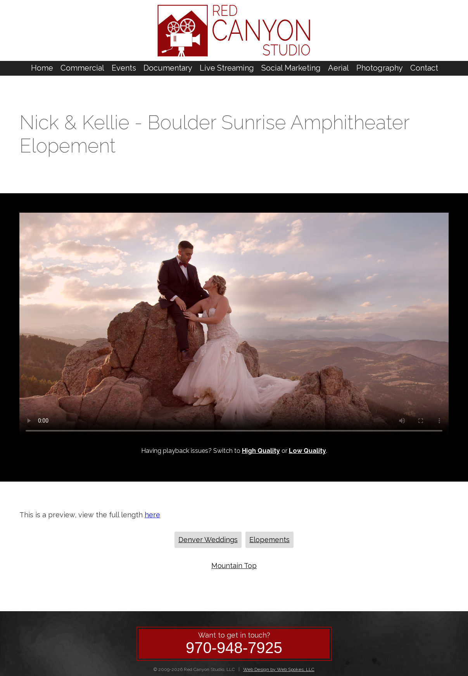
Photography (379, 68)
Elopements (269, 540)
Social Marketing (291, 68)
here (152, 515)
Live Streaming (227, 68)
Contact (424, 68)
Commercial (82, 68)
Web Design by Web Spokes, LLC (278, 669)
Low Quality (307, 450)
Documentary (167, 68)
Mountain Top (234, 566)
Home (42, 68)
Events (124, 68)
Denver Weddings (208, 540)
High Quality (261, 450)
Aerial (338, 68)
